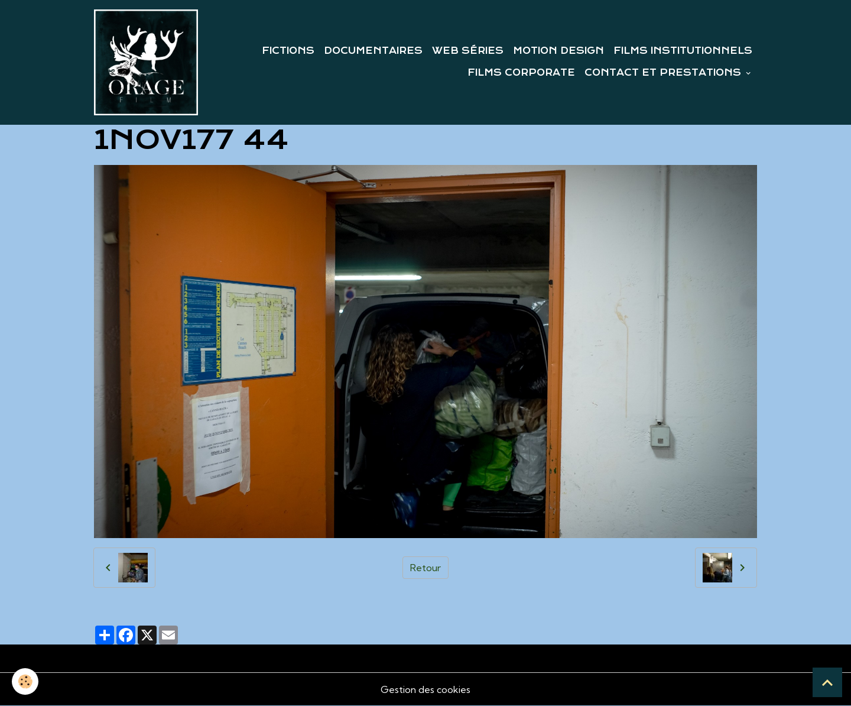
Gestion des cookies (425, 689)
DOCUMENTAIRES (373, 51)
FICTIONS (288, 51)
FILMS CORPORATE (521, 72)
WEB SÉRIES (468, 51)
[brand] (146, 62)
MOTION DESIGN (558, 51)
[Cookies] (25, 681)
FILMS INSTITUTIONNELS (682, 51)
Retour (425, 568)
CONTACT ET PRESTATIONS (664, 72)
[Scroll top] (827, 682)
